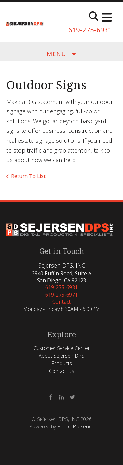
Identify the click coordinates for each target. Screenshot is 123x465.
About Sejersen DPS (61, 355)
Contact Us (61, 371)
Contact (61, 301)
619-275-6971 (61, 294)
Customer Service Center (61, 348)
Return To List (28, 176)
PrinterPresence (75, 426)
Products (61, 363)
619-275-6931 (90, 29)
